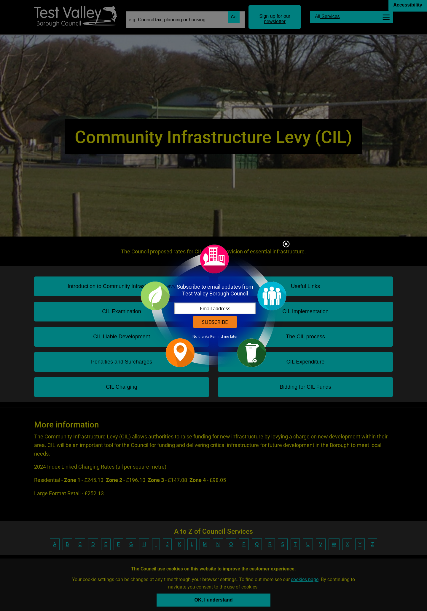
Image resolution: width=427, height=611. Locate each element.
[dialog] (213, 305)
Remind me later (224, 336)
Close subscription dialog (286, 244)
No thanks (200, 336)
